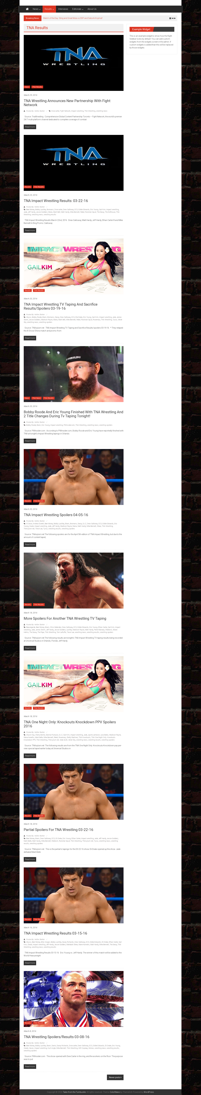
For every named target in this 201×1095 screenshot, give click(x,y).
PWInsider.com (69, 425)
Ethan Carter (102, 627)
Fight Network (65, 111)
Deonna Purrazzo (52, 735)
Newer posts (114, 1077)
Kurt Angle (52, 1048)
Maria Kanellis (29, 737)
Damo (54, 1046)
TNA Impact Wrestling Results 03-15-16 (55, 933)
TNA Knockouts (84, 737)
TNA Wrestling (89, 111)
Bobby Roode (37, 317)
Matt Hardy (65, 212)
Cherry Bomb (40, 735)
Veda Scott (63, 740)
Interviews (63, 9)
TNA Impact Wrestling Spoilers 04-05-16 (56, 515)
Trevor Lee (38, 529)
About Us (92, 9)
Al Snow (29, 524)
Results (48, 9)
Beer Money (30, 210)
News (35, 9)
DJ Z (84, 524)
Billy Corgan (45, 942)
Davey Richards (68, 942)
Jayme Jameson (94, 735)
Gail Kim (102, 210)
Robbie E (109, 630)
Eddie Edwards (83, 210)
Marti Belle (39, 737)
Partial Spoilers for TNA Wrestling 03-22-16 (58, 830)
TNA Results (37, 87)
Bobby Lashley (40, 210)
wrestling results (50, 215)
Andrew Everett (38, 524)
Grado (31, 526)
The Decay (100, 212)
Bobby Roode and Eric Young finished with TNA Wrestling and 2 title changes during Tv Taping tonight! (73, 414)
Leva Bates (104, 735)
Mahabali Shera (72, 945)
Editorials (76, 9)
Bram (44, 317)
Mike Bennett (75, 212)
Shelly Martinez (72, 737)
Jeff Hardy (31, 212)
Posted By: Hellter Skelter (35, 111)
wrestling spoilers (45, 322)
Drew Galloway (68, 210)
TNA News (36, 398)
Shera (99, 526)
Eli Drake (59, 838)
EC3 (76, 210)
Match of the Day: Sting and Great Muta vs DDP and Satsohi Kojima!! (72, 18)
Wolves (91, 1048)
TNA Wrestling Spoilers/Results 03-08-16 (56, 1037)
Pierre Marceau (99, 630)
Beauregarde (30, 627)
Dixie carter (55, 111)
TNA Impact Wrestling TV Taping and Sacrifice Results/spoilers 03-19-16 (60, 306)
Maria (50, 212)
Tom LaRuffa (61, 632)
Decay (57, 317)
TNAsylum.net (29, 529)
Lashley (69, 630)
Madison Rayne (46, 320)
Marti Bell (56, 212)
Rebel (82, 212)
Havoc (31, 1048)
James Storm (40, 630)
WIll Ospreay (83, 1048)
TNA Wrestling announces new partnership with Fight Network (67, 103)
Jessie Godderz (41, 212)
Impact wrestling (77, 111)
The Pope (41, 632)
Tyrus (115, 320)
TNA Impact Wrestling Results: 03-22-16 (56, 201)
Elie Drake (78, 317)
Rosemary (96, 320)
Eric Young (94, 210)
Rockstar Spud (90, 212)
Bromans (50, 210)
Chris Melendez (55, 627)
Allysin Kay (30, 735)
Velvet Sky (71, 740)
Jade (25, 212)
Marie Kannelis (84, 945)
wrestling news (101, 111)
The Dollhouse (110, 212)
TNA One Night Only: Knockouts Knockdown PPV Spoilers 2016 (70, 724)
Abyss (28, 317)
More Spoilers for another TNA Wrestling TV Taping (65, 618)
